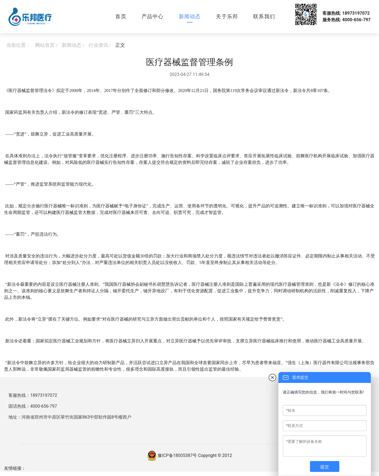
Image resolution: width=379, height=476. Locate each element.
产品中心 (153, 16)
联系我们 (264, 16)
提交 (324, 466)
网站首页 (45, 45)
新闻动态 (190, 16)
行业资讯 (98, 45)
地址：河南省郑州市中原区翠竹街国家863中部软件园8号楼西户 (69, 417)
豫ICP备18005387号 (177, 455)
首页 (120, 16)
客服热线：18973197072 (32, 395)
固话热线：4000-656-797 (32, 406)
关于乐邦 (227, 16)
